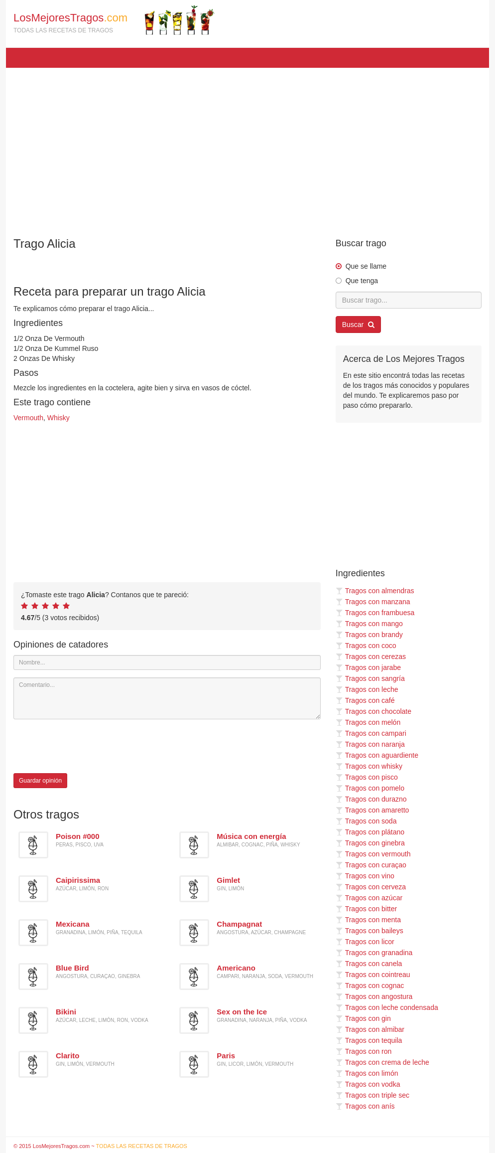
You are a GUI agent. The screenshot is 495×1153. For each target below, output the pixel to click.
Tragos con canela (369, 964)
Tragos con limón (367, 1073)
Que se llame (366, 266)
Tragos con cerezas (371, 656)
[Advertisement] (247, 147)
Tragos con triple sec (372, 1095)
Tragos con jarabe (368, 667)
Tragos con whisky (369, 766)
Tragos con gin (363, 1018)
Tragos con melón (368, 722)
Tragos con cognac (370, 985)
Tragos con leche (367, 689)
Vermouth (28, 418)
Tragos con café (365, 700)
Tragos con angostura (374, 996)
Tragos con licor (365, 942)
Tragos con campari (371, 733)
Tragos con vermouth (373, 854)
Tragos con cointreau (373, 975)
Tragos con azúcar (369, 898)
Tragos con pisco (367, 777)
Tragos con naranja (370, 744)
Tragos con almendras (375, 591)
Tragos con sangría (370, 678)
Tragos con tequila (369, 1040)
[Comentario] (167, 698)
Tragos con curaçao (371, 865)
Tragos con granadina (374, 953)
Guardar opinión (40, 780)
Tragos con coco (366, 646)
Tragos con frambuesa (375, 613)
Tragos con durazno (371, 799)
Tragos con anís (365, 1106)
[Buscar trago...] (409, 300)
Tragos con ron (364, 1051)
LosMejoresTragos (114, 20)
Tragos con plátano (370, 832)
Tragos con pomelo (370, 788)
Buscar (358, 325)
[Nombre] (167, 662)
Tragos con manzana (373, 602)
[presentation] (89, 746)
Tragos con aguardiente (377, 755)
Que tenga (362, 281)
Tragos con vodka (368, 1084)
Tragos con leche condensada (387, 1007)
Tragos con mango (369, 624)
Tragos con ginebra (370, 843)
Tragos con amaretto (372, 810)
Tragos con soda (366, 821)
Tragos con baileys (369, 931)
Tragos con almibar (370, 1029)
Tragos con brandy (369, 635)
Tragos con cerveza (371, 887)
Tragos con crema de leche (382, 1062)
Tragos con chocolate (373, 711)
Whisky (58, 418)
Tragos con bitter (366, 909)
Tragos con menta (368, 920)
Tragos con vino (365, 876)
